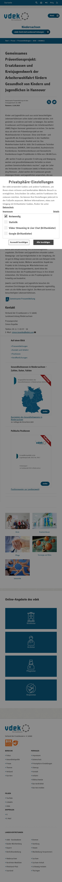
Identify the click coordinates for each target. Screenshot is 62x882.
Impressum (8, 211)
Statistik (13, 222)
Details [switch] (56, 211)
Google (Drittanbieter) (20, 233)
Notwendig (15, 216)
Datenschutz (8, 207)
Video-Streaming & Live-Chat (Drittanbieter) (32, 228)
